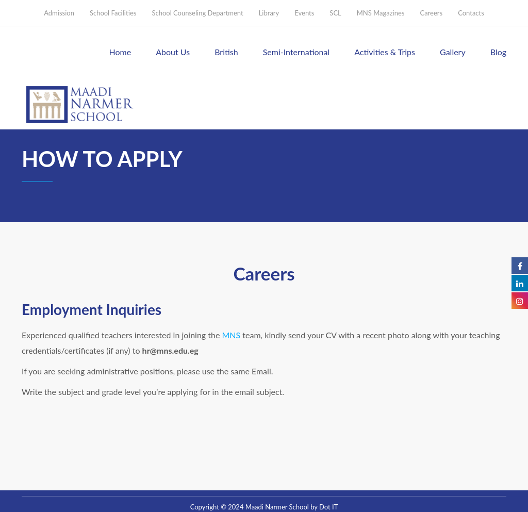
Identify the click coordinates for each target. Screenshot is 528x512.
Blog (498, 52)
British (226, 52)
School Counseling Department (197, 13)
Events (304, 13)
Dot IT (328, 507)
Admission (59, 13)
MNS (231, 335)
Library (269, 13)
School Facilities (113, 13)
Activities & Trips (384, 52)
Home (120, 52)
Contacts (471, 13)
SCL (335, 13)
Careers (431, 13)
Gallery (453, 52)
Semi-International (296, 52)
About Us (173, 52)
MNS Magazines (381, 13)
